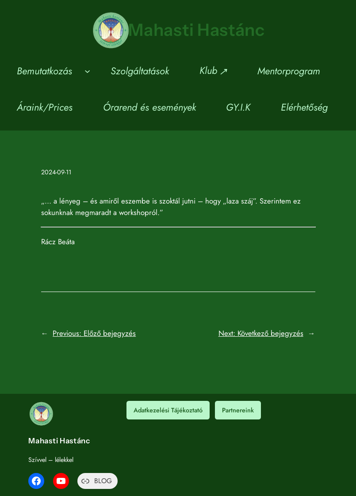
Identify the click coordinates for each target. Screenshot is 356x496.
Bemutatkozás (44, 71)
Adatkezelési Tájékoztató (168, 410)
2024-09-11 (56, 172)
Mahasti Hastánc (196, 29)
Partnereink (238, 410)
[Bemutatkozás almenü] (87, 71)
